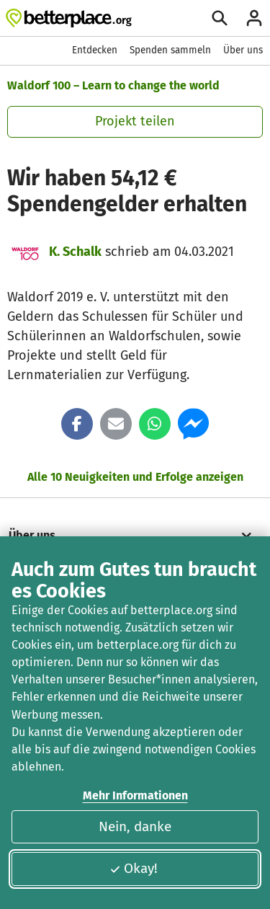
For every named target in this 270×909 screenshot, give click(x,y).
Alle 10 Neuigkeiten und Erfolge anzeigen (135, 477)
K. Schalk (75, 252)
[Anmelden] (254, 18)
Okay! (133, 868)
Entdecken (94, 50)
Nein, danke (135, 826)
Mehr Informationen (135, 795)
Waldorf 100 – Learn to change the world (113, 85)
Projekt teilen (135, 121)
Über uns (243, 50)
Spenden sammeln (170, 50)
